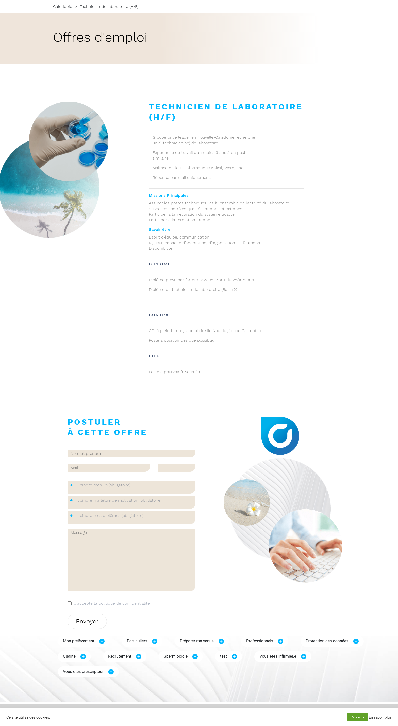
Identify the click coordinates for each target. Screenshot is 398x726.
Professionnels (259, 641)
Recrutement (119, 656)
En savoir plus (380, 717)
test (223, 656)
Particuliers (137, 641)
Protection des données (327, 641)
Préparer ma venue (197, 641)
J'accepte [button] (357, 717)
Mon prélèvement (78, 641)
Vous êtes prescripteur (83, 671)
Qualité (69, 656)
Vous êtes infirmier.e (277, 656)
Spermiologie (176, 656)
